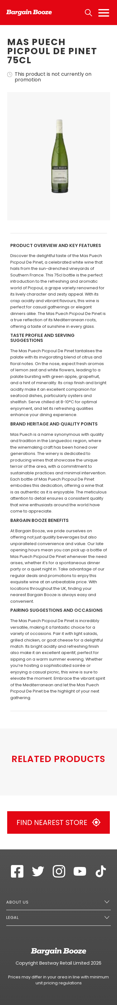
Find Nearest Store (58, 822)
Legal (12, 917)
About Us (17, 902)
